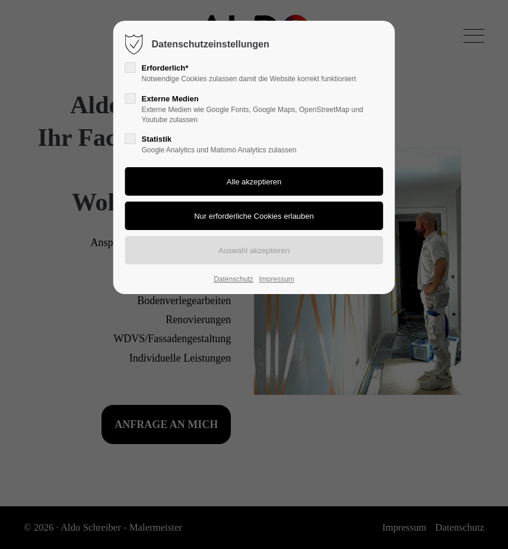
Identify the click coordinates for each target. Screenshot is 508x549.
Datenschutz (233, 279)
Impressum (276, 279)
